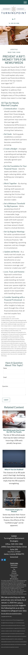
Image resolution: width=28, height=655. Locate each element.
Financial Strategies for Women (14, 510)
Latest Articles (14, 575)
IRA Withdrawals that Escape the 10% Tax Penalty (14, 431)
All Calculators (14, 579)
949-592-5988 (14, 23)
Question (5, 386)
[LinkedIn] (12, 19)
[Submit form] (6, 400)
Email (5, 377)
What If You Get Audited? (14, 469)
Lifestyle (14, 573)
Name (5, 368)
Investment (14, 567)
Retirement (14, 565)
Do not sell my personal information (11, 613)
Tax (14, 569)
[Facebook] (14, 19)
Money (14, 571)
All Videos (14, 577)
